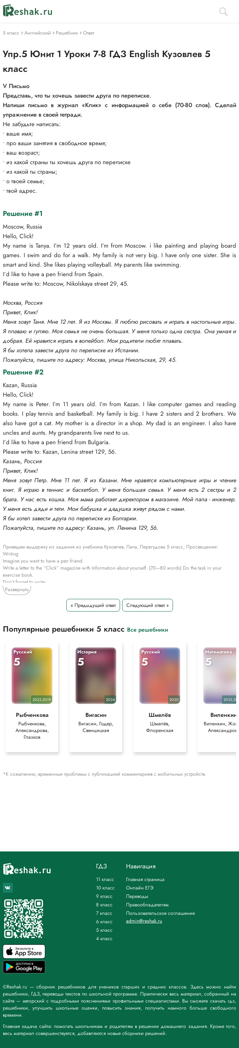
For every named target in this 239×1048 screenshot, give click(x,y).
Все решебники (147, 629)
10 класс (105, 887)
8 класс (104, 904)
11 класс (105, 879)
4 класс (104, 938)
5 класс (104, 930)
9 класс (104, 896)
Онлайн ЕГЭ (140, 887)
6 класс (104, 921)
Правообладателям (147, 904)
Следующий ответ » (147, 605)
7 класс (104, 913)
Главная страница (145, 879)
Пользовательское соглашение (160, 913)
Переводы (137, 896)
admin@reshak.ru (144, 920)
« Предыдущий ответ (93, 605)
